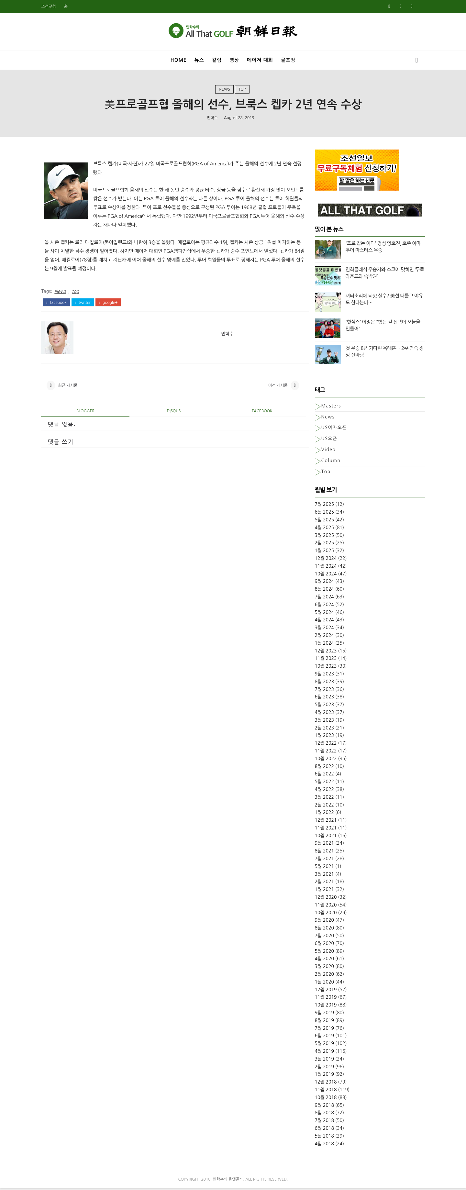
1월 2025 (322, 552)
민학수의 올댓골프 (228, 1181)
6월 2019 (322, 1037)
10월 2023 (323, 667)
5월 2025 (322, 521)
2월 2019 (322, 1068)
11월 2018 (323, 1091)
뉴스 (199, 59)
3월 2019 (322, 1060)
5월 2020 (322, 952)
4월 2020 (322, 960)
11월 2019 (323, 998)
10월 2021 (323, 837)
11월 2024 (323, 567)
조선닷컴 (51, 6)
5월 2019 (322, 1045)
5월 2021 (322, 867)
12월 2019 (323, 991)
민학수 (212, 118)
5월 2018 (322, 1137)
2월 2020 (322, 975)
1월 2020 (322, 983)
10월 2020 (323, 914)
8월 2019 (322, 1021)
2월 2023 (322, 729)
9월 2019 (322, 1014)
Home (179, 59)
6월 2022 (322, 775)
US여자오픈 (331, 429)
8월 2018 (322, 1114)
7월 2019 (322, 1029)
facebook (59, 304)
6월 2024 (322, 606)
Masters (328, 407)
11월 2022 (323, 752)
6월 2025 (322, 513)
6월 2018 (322, 1129)
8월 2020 (322, 929)
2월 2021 (322, 883)
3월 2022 (322, 798)
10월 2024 (323, 575)
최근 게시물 (70, 387)
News (224, 90)
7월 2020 (322, 937)
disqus (171, 413)
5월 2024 (322, 613)
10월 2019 (323, 1006)
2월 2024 (322, 636)
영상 (234, 59)
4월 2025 (322, 529)
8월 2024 (322, 590)
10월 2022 (323, 760)
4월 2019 (322, 1053)
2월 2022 (322, 806)
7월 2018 (322, 1122)
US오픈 (327, 440)
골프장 (288, 59)
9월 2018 (322, 1106)
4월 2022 (322, 790)
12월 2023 (323, 652)
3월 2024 (322, 629)
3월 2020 (322, 968)
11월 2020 (323, 906)
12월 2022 (323, 744)
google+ (110, 304)
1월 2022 (322, 814)
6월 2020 (322, 944)
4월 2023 (322, 713)
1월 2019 (322, 1075)
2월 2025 (322, 544)
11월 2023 (323, 660)
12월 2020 (323, 898)
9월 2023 (322, 675)
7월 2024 (322, 598)
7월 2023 (322, 690)
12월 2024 (323, 560)
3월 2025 (322, 536)
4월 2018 (322, 1145)
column (328, 462)
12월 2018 (323, 1083)
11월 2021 (323, 829)
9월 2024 (322, 583)
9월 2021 (322, 844)
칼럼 (217, 59)
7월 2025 (322, 506)
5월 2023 (322, 706)
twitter (85, 304)
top (242, 90)
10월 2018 (323, 1098)
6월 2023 (322, 698)
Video (326, 451)
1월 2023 (322, 737)
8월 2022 (322, 767)
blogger (86, 413)
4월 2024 (322, 621)
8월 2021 (322, 852)
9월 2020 (322, 921)
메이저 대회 (260, 59)
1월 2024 (322, 644)
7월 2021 (322, 860)
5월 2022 (322, 783)
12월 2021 (323, 821)
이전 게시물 (270, 387)
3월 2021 (322, 875)
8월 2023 (322, 683)
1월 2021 (322, 891)
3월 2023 (322, 721)
